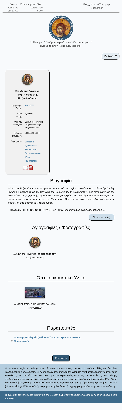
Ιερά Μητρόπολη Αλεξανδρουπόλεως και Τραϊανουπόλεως (47, 337)
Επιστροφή (61, 358)
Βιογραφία (29, 142)
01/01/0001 (29, 105)
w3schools (88, 394)
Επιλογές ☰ (110, 56)
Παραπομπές (31, 161)
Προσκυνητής (22, 341)
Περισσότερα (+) (101, 217)
